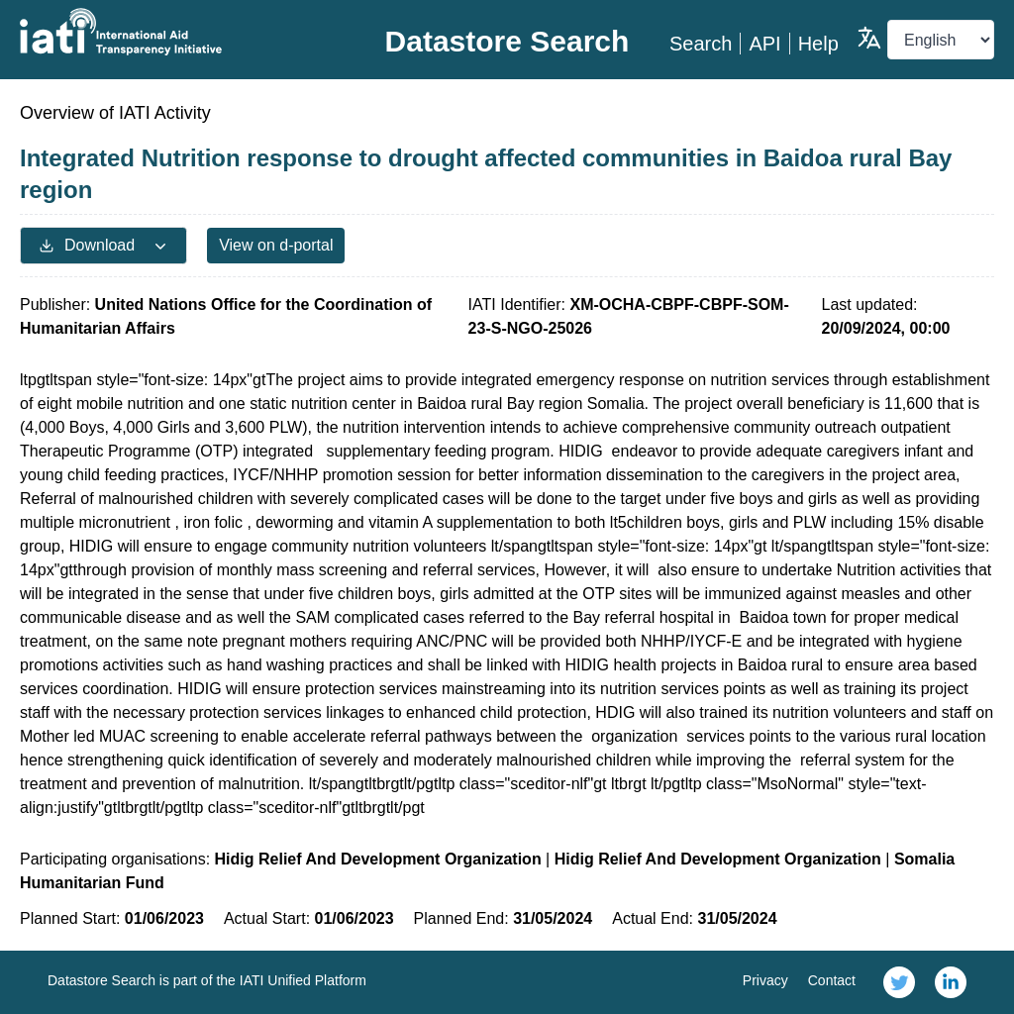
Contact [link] (832, 980)
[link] (899, 982)
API (764, 43)
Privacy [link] (765, 980)
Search (700, 43)
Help (818, 43)
